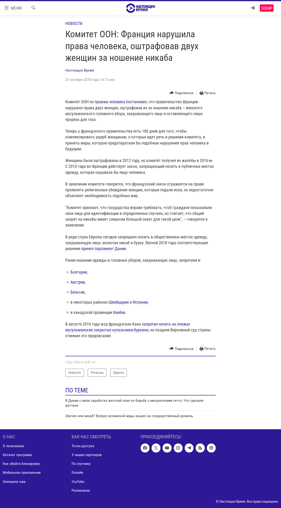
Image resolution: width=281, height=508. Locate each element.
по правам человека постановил (118, 101)
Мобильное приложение (22, 472)
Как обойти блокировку (21, 463)
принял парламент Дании (103, 248)
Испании (140, 302)
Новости (73, 23)
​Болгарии (78, 272)
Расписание (81, 490)
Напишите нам (14, 481)
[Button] (181, 93)
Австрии (77, 282)
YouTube (78, 481)
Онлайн (77, 472)
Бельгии (77, 292)
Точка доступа (83, 446)
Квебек (119, 312)
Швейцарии (119, 302)
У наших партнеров (87, 455)
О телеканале (13, 446)
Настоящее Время (79, 70)
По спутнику (81, 463)
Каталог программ (17, 455)
